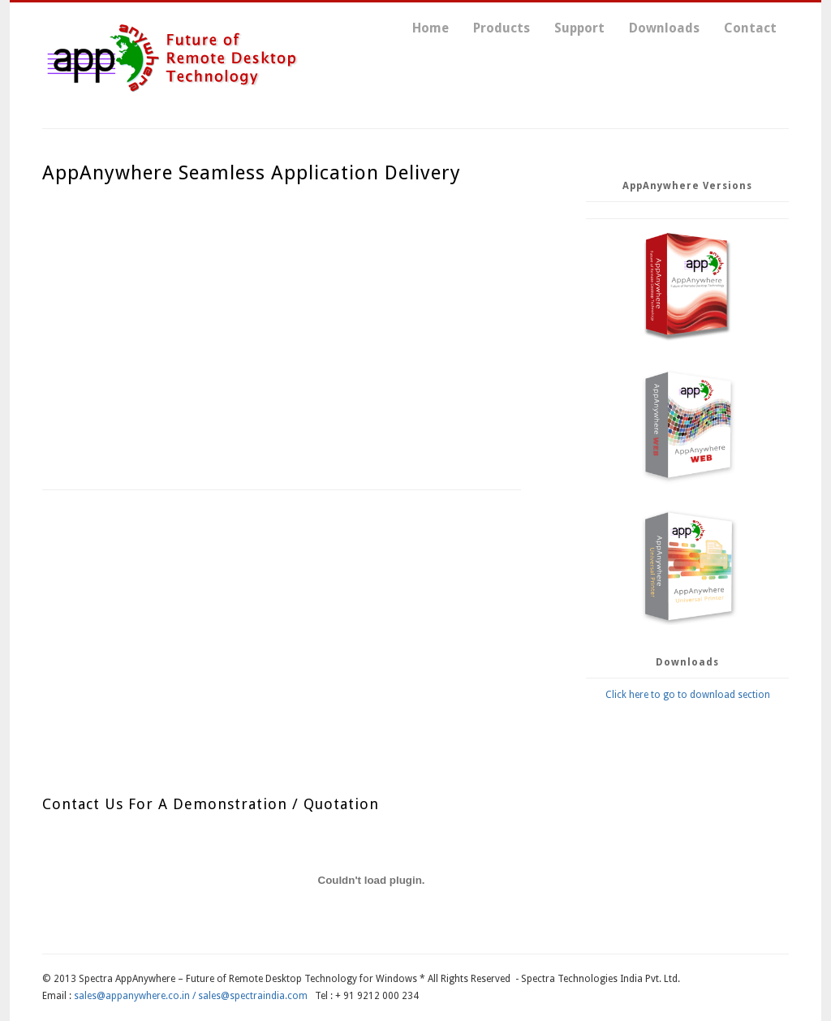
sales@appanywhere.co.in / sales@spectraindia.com (191, 996)
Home (430, 28)
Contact (750, 28)
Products (501, 28)
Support (579, 28)
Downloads (664, 28)
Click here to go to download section (687, 694)
